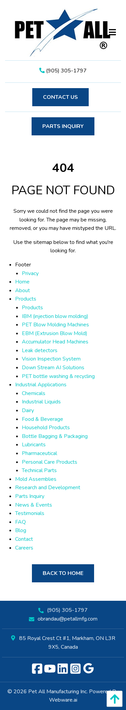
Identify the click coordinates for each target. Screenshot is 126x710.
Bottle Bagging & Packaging (55, 436)
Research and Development (47, 487)
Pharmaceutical (39, 453)
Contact (24, 539)
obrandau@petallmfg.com (67, 619)
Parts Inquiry (63, 126)
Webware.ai (63, 700)
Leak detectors (39, 350)
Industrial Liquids (41, 401)
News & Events (33, 505)
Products (25, 299)
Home (22, 281)
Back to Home (63, 573)
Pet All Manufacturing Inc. (58, 691)
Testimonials (29, 513)
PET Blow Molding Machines (55, 324)
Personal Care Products (49, 462)
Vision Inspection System (51, 359)
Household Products (46, 427)
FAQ (20, 522)
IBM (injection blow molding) (55, 316)
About (22, 290)
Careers (24, 548)
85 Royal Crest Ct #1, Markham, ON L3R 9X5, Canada (63, 643)
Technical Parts (39, 470)
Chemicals (33, 393)
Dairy (28, 410)
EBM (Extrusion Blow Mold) (54, 333)
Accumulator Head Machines (55, 341)
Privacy (30, 273)
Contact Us (60, 97)
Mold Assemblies (35, 479)
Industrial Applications (41, 384)
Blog (20, 530)
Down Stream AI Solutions (53, 367)
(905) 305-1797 (63, 70)
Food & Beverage (42, 419)
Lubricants (34, 444)
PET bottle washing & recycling (58, 376)
